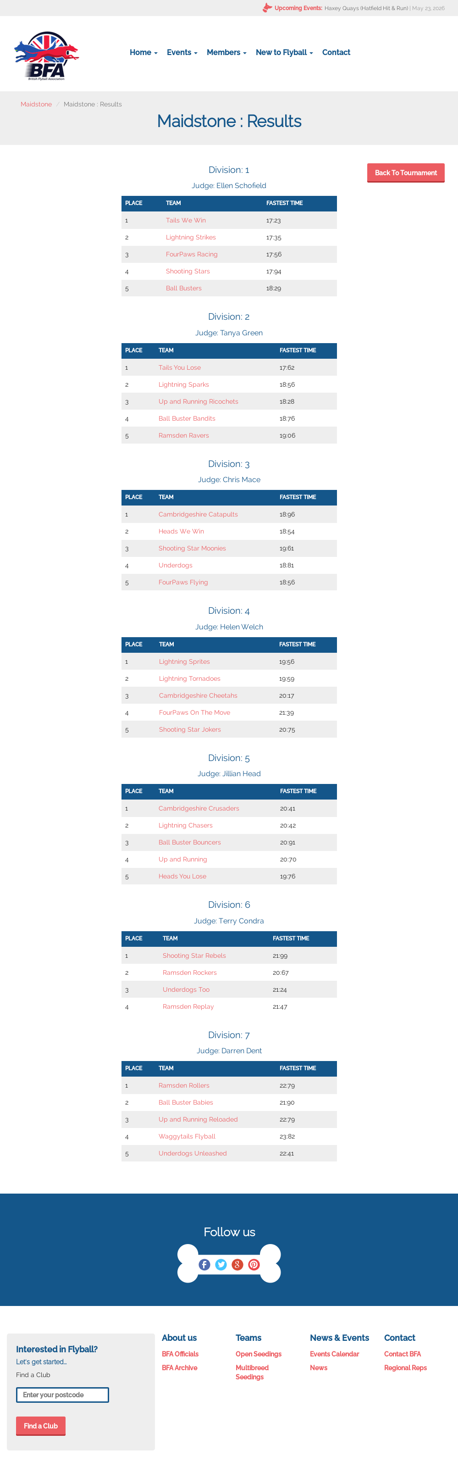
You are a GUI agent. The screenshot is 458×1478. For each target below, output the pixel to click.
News (318, 1368)
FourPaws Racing (192, 254)
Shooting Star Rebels (194, 955)
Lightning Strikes (191, 237)
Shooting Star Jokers (190, 729)
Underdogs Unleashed (193, 1153)
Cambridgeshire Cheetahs (198, 695)
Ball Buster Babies (186, 1102)
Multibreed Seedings (252, 1372)
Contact (336, 52)
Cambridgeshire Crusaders (199, 808)
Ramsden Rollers (184, 1085)
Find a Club (41, 1426)
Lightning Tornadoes (190, 678)
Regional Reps (405, 1368)
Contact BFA (402, 1354)
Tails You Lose (180, 367)
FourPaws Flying (183, 582)
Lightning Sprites (184, 661)
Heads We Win (181, 531)
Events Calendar (334, 1354)
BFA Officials (180, 1354)
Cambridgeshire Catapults (198, 514)
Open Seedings (258, 1354)
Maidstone (36, 104)
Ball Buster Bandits (187, 418)
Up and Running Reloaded (198, 1119)
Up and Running (183, 859)
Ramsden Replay (188, 1006)
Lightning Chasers (186, 825)
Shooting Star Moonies (192, 548)
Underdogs (176, 565)
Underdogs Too (186, 989)
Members (227, 52)
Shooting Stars (188, 271)
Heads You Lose (182, 876)
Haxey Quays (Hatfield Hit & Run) (366, 8)
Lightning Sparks (184, 384)
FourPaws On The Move (194, 712)
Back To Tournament (406, 173)
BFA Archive (179, 1368)
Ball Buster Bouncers (190, 842)
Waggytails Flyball (187, 1136)
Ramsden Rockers (190, 972)
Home (144, 52)
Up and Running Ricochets (198, 401)
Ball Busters (184, 288)
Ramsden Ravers (184, 435)
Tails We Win (186, 220)
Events (182, 52)
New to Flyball (284, 52)
